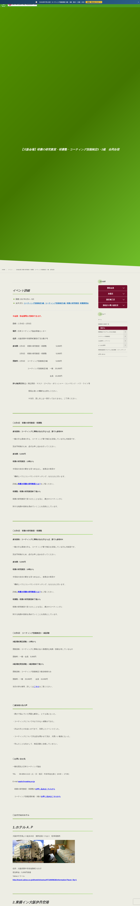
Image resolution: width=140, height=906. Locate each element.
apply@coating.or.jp (26, 781)
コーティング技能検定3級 (34, 303)
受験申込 (102, 328)
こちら (36, 687)
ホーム (100, 319)
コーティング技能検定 (104, 336)
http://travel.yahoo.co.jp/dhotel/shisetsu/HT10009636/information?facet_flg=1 (45, 880)
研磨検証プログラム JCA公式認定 (107, 332)
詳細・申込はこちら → (94, 2)
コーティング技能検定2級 (55, 303)
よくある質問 (101, 345)
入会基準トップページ (104, 341)
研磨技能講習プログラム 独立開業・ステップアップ (112, 350)
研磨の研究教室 (73, 303)
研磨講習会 (84, 303)
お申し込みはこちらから (45, 789)
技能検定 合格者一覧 (103, 324)
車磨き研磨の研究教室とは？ (29, 484)
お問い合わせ (101, 354)
